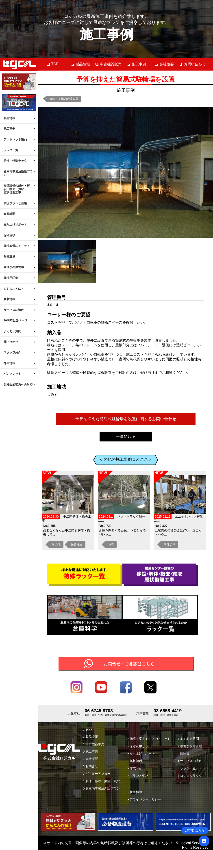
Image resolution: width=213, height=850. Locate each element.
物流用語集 (11, 278)
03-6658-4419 (168, 712)
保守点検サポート (141, 747)
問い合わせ (11, 342)
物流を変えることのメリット (149, 739)
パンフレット (12, 373)
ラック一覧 (11, 150)
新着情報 (9, 299)
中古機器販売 (108, 64)
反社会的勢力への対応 (18, 384)
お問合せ (90, 767)
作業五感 (9, 256)
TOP (52, 64)
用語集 (183, 754)
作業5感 (134, 769)
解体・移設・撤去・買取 (101, 781)
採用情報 (9, 363)
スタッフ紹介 (12, 352)
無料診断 (135, 761)
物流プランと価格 (15, 203)
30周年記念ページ (15, 320)
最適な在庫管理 (14, 267)
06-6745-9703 (99, 712)
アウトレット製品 (15, 139)
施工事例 (9, 128)
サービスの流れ (14, 310)
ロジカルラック (190, 776)
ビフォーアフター (97, 774)
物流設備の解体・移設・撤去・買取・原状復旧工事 (17, 189)
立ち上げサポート (15, 224)
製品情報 (9, 118)
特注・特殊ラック (15, 160)
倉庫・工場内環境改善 (63, 99)
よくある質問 (12, 331)
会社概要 (164, 64)
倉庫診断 (9, 213)
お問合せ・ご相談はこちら (129, 664)
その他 (56, 544)
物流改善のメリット (17, 245)
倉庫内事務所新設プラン (18, 173)
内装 (111, 544)
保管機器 (77, 544)
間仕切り (169, 544)
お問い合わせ (192, 64)
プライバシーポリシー (144, 800)
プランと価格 (138, 776)
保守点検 (9, 235)
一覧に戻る (126, 436)
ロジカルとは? (13, 288)
